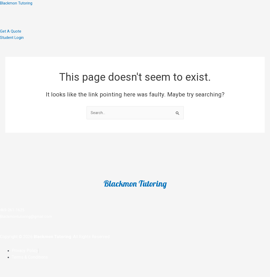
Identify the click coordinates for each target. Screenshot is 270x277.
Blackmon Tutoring (16, 3)
